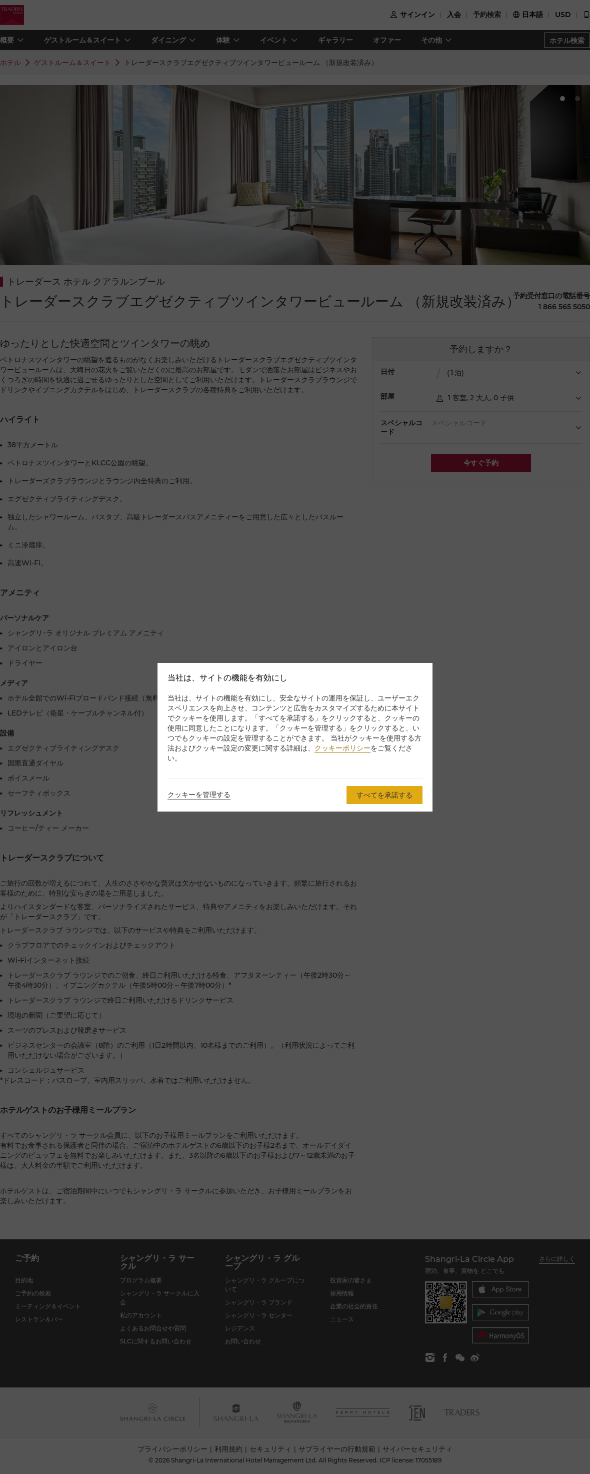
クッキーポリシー (342, 748)
